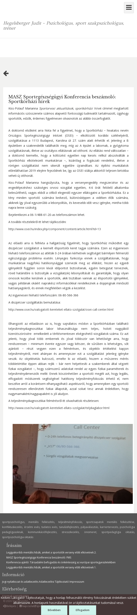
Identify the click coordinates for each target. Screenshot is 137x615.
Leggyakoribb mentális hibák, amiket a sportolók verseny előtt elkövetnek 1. (51, 567)
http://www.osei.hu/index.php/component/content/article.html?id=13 (54, 229)
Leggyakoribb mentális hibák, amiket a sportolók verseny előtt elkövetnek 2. (51, 552)
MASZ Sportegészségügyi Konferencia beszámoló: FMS (38, 557)
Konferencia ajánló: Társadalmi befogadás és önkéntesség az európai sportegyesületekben (61, 562)
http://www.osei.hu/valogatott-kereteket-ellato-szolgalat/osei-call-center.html (60, 309)
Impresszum (76, 581)
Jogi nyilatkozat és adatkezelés (20, 581)
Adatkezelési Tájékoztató (54, 581)
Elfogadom (82, 610)
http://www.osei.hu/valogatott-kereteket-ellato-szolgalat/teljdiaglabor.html (58, 408)
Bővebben (54, 610)
